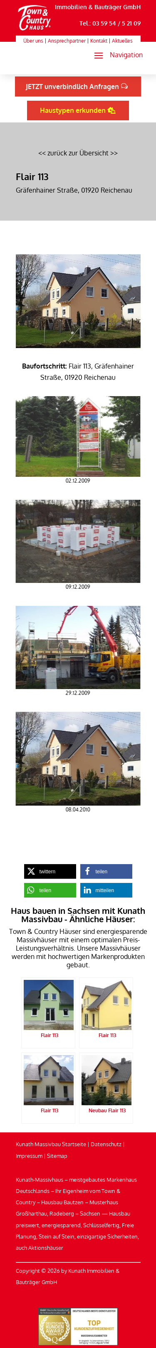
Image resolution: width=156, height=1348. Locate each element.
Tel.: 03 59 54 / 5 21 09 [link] (110, 23)
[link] (35, 30)
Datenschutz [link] (106, 1144)
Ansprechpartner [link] (67, 41)
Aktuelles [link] (122, 41)
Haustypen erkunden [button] (73, 110)
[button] (115, 55)
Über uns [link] (33, 41)
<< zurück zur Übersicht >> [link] (78, 153)
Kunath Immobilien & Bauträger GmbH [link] (87, 6)
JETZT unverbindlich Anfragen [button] (72, 86)
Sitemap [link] (57, 1155)
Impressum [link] (29, 1155)
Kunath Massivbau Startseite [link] (51, 1144)
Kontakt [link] (98, 41)
